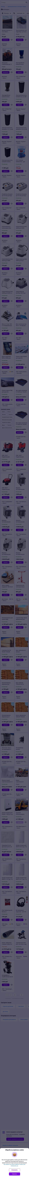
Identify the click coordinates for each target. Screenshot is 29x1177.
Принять (14, 1174)
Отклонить (15, 1170)
